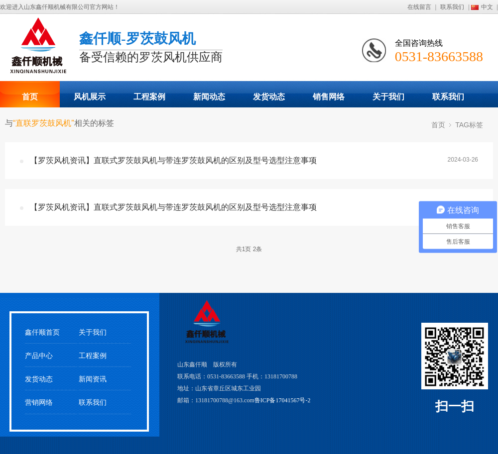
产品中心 (39, 356)
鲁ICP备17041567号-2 (282, 400)
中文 (487, 6)
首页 (30, 96)
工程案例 (149, 96)
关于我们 (388, 96)
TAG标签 (469, 125)
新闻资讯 (93, 379)
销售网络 (329, 96)
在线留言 (419, 6)
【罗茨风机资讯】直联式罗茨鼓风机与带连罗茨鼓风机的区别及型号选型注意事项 (173, 160)
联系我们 (452, 6)
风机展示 (90, 96)
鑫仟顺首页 (42, 332)
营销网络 (39, 402)
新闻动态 (209, 96)
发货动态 (269, 96)
